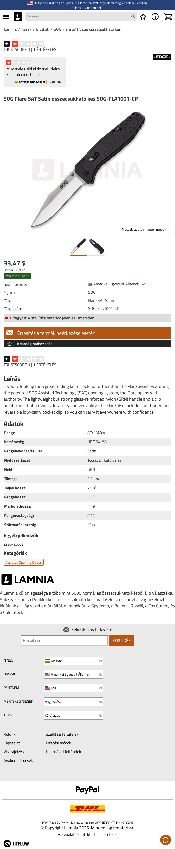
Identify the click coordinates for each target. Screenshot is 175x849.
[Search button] (133, 16)
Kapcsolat (12, 743)
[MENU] (6, 17)
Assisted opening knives (23, 562)
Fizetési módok (58, 743)
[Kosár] (167, 17)
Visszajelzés (14, 752)
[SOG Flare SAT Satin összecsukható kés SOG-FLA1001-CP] (87, 169)
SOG (92, 292)
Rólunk (10, 734)
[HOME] (18, 17)
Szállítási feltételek (62, 734)
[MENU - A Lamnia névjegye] (155, 17)
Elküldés (122, 640)
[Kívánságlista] (143, 17)
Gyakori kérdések (18, 760)
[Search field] (81, 16)
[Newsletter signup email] (64, 640)
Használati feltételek (63, 752)
